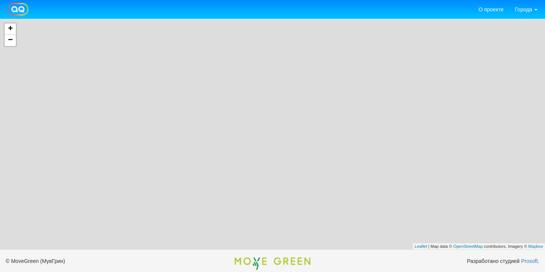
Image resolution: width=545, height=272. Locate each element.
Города (526, 9)
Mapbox (535, 246)
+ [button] (10, 29)
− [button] (10, 40)
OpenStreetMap (468, 246)
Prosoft (529, 261)
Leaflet (421, 246)
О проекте (490, 9)
